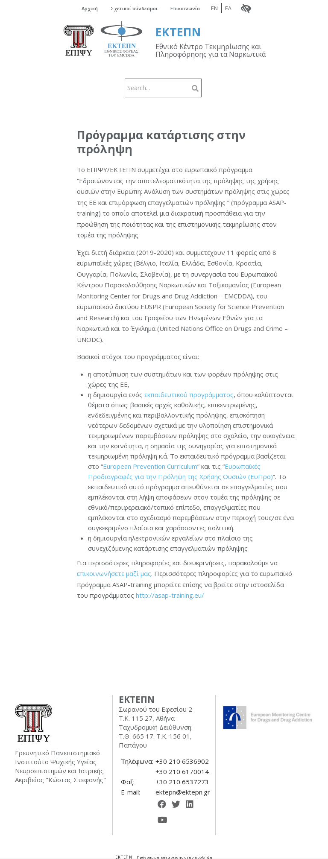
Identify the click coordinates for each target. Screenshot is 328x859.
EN (228, 8)
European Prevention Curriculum (150, 465)
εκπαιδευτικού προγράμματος (189, 393)
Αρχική (84, 8)
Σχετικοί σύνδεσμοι (135, 8)
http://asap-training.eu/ (170, 594)
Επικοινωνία (195, 8)
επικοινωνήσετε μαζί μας (114, 573)
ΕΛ (242, 8)
